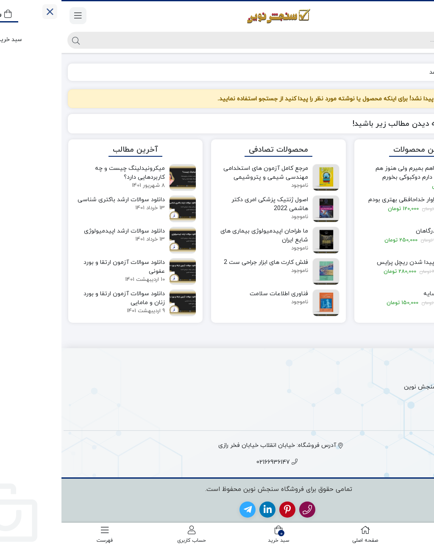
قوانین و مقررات (396, 400)
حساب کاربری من (395, 413)
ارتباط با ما (404, 374)
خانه (417, 72)
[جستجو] (224, 40)
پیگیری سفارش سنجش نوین (379, 387)
